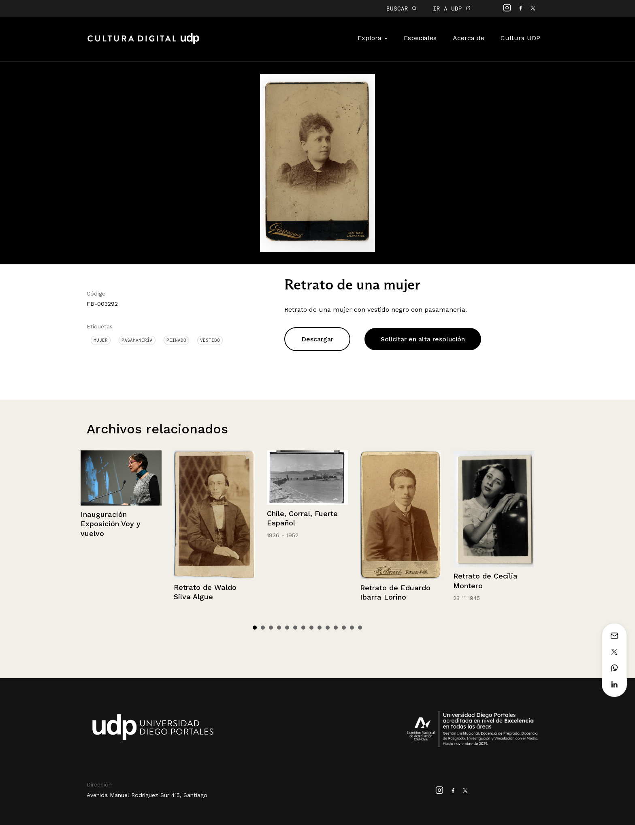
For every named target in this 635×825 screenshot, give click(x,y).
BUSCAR (401, 8)
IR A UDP (452, 8)
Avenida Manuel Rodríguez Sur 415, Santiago (147, 795)
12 (344, 628)
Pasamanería (137, 340)
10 (328, 628)
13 (352, 628)
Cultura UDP (520, 38)
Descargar (317, 339)
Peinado (176, 340)
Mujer (101, 340)
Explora (373, 38)
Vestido (210, 340)
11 (336, 628)
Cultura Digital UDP (143, 43)
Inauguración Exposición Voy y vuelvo (111, 524)
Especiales (420, 38)
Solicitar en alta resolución (423, 339)
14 (360, 628)
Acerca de (468, 38)
